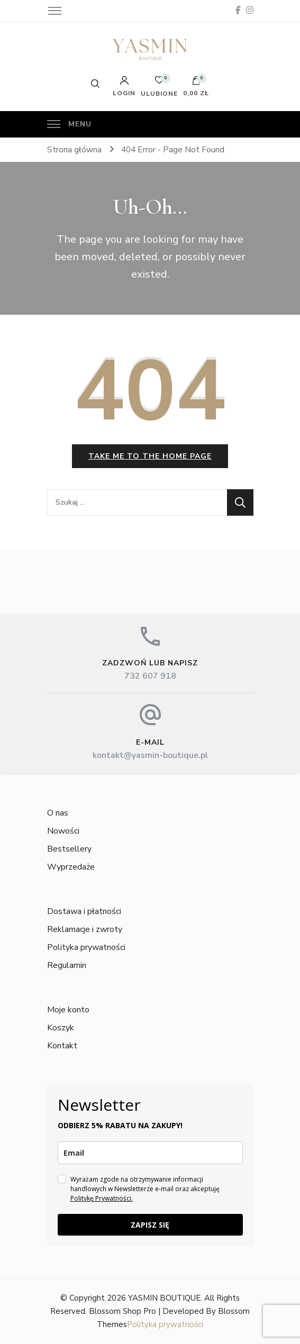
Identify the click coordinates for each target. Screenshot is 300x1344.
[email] (150, 1152)
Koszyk (60, 1028)
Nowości (63, 831)
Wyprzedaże (71, 867)
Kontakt (62, 1046)
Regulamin (66, 965)
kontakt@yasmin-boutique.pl (150, 755)
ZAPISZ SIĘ (150, 1225)
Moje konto (68, 1010)
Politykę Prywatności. (101, 1198)
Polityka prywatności (86, 947)
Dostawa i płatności (84, 911)
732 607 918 (150, 676)
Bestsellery (69, 849)
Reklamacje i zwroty (84, 929)
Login (124, 86)
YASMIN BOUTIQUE (164, 1298)
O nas (57, 813)
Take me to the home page (150, 456)
